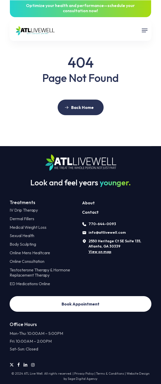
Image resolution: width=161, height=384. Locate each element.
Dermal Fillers (22, 218)
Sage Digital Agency (82, 379)
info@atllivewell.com (107, 232)
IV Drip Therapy (24, 210)
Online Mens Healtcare (30, 252)
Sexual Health (22, 235)
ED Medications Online (30, 283)
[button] (144, 30)
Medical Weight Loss (28, 227)
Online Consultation (27, 261)
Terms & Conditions (110, 373)
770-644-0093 (102, 224)
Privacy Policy (84, 373)
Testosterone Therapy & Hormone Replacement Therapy (40, 272)
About (88, 202)
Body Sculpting (23, 244)
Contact (90, 212)
